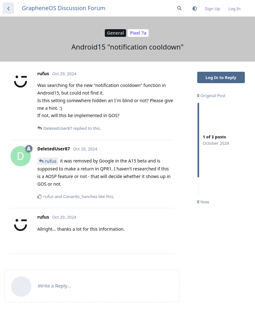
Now (203, 202)
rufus (51, 161)
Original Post (211, 95)
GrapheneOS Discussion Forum (63, 8)
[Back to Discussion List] (8, 8)
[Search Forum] (179, 8)
